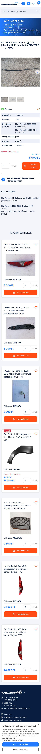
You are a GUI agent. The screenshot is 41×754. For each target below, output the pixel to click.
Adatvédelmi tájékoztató (13, 720)
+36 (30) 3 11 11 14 (10, 700)
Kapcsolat (7, 714)
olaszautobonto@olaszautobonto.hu (17, 708)
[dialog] (20, 738)
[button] (37, 72)
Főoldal (7, 25)
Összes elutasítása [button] (20, 750)
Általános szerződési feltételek (15, 717)
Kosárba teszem (30, 166)
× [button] (38, 724)
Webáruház (17, 25)
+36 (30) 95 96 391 (11, 698)
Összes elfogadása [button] (20, 744)
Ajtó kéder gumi (10, 27)
